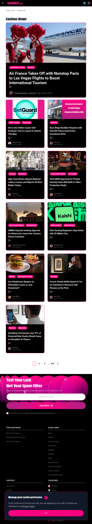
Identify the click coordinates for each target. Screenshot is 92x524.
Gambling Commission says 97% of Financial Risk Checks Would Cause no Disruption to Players (24, 336)
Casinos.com (10, 10)
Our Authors (10, 486)
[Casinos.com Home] (15, 3)
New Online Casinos (13, 441)
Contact (9, 490)
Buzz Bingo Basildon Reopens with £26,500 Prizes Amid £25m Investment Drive (66, 131)
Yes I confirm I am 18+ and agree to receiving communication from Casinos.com (32, 413)
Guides (50, 437)
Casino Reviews (53, 441)
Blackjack (51, 450)
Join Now (46, 405)
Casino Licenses (53, 471)
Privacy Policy (28, 506)
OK (46, 513)
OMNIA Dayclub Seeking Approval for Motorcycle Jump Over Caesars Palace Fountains (24, 233)
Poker (50, 458)
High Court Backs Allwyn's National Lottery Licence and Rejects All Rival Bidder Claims (25, 182)
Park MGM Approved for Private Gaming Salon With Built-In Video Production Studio (65, 182)
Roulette (51, 454)
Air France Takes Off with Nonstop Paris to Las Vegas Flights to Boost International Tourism (44, 78)
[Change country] (84, 3)
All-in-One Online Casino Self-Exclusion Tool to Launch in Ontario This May (24, 131)
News (50, 433)
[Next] (58, 363)
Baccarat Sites (53, 462)
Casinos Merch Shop (55, 475)
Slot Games (52, 446)
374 (52, 364)
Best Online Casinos (13, 433)
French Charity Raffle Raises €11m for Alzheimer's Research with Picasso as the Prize (66, 284)
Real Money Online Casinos (15, 437)
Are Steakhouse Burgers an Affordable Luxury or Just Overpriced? (21, 284)
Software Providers (54, 467)
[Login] (89, 3)
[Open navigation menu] (3, 3)
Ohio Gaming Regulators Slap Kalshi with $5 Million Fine (67, 232)
